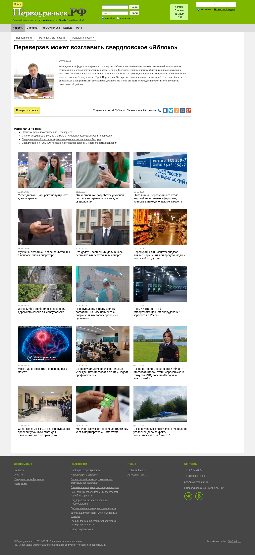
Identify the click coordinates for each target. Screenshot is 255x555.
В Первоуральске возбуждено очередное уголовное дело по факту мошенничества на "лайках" (160, 432)
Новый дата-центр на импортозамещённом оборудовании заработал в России (156, 312)
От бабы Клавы (136, 470)
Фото (79, 27)
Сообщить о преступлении (85, 470)
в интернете (126, 18)
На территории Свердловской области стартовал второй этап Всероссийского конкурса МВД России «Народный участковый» (158, 373)
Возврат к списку (27, 110)
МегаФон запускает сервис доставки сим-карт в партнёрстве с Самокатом (102, 430)
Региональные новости (52, 37)
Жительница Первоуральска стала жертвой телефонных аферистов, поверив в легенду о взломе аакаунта (157, 198)
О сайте (18, 474)
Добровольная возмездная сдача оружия (93, 508)
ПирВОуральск (50, 27)
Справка (32, 27)
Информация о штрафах (84, 474)
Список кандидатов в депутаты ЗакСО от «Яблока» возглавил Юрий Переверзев (67, 135)
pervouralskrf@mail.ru (196, 482)
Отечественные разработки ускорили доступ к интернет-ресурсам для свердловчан (100, 198)
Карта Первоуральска (24, 20)
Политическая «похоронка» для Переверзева (47, 132)
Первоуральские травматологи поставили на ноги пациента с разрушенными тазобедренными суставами (97, 313)
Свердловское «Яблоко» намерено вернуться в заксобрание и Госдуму (61, 139)
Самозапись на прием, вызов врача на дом (95, 487)
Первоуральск (24, 37)
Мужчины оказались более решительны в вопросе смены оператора (44, 253)
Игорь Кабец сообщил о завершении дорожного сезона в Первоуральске (41, 310)
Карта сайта (20, 483)
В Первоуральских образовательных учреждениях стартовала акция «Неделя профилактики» (102, 372)
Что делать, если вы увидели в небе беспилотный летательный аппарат (99, 253)
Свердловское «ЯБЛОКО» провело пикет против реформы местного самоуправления (69, 142)
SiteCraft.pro (234, 541)
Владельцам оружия (82, 529)
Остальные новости (83, 37)
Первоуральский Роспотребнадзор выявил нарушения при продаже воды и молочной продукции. (159, 255)
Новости (18, 27)
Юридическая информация (29, 479)
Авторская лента (137, 474)
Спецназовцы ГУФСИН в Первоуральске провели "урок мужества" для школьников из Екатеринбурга (44, 432)
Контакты (19, 470)
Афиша (67, 27)
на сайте (110, 18)
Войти (17, 4)
